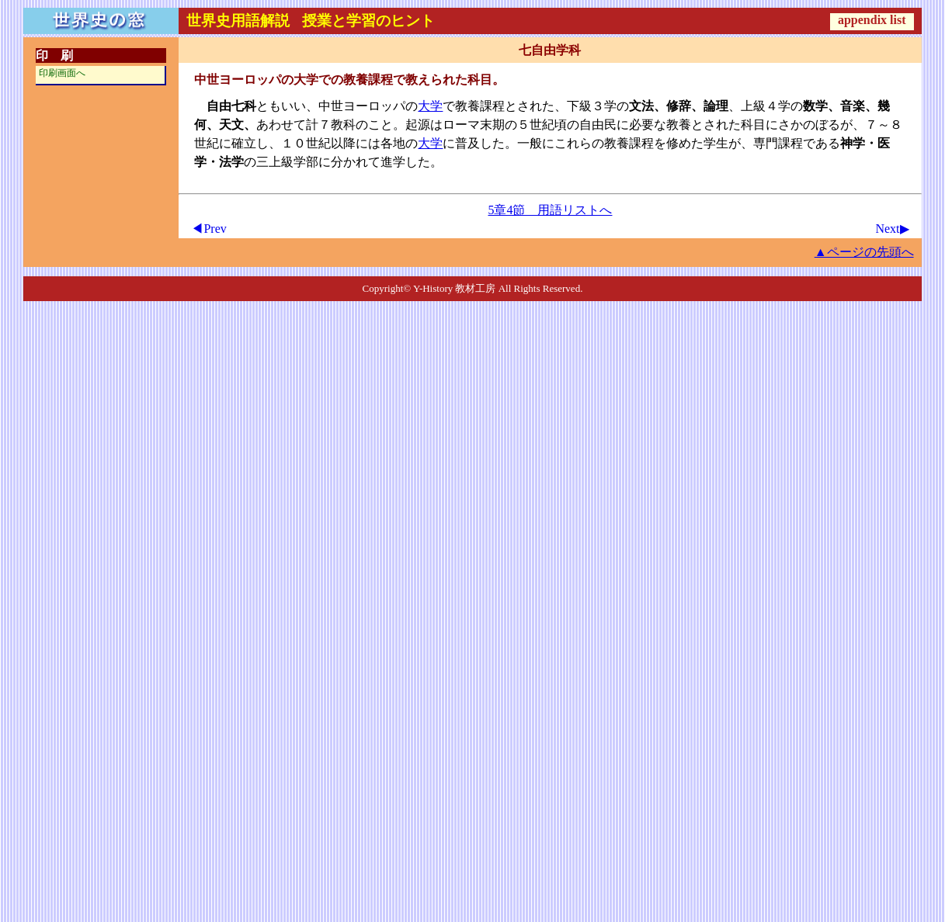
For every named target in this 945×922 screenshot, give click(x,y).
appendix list (872, 19)
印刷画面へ (62, 73)
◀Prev (208, 228)
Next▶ (892, 228)
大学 (430, 106)
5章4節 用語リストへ (550, 210)
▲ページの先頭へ (864, 251)
